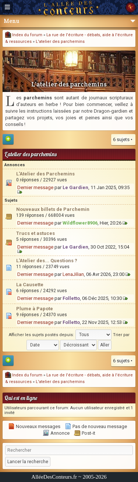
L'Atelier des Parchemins (45, 174)
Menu (69, 20)
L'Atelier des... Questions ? (46, 260)
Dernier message (35, 187)
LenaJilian (73, 274)
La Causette (29, 284)
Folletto (71, 298)
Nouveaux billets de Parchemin (52, 209)
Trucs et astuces (35, 233)
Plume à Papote (34, 308)
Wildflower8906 (80, 223)
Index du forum (23, 35)
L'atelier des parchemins (60, 41)
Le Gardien (75, 187)
